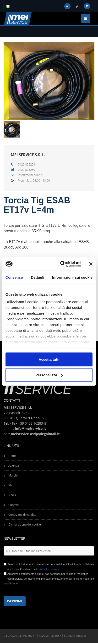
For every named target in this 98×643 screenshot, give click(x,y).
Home (10, 456)
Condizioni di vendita (20, 515)
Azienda (11, 466)
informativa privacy (48, 569)
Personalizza (49, 375)
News (10, 495)
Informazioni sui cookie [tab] (72, 277)
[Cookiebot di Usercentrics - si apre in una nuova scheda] (61, 264)
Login (76, 6)
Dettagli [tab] (37, 277)
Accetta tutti (49, 359)
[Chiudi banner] (91, 264)
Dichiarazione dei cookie (22, 524)
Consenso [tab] (14, 277)
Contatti (11, 505)
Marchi (11, 475)
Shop (9, 485)
